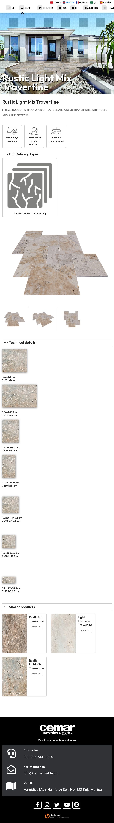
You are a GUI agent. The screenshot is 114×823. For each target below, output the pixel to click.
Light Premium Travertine (85, 621)
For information (34, 766)
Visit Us (28, 783)
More (36, 626)
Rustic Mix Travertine (36, 619)
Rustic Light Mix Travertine (36, 664)
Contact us (31, 750)
